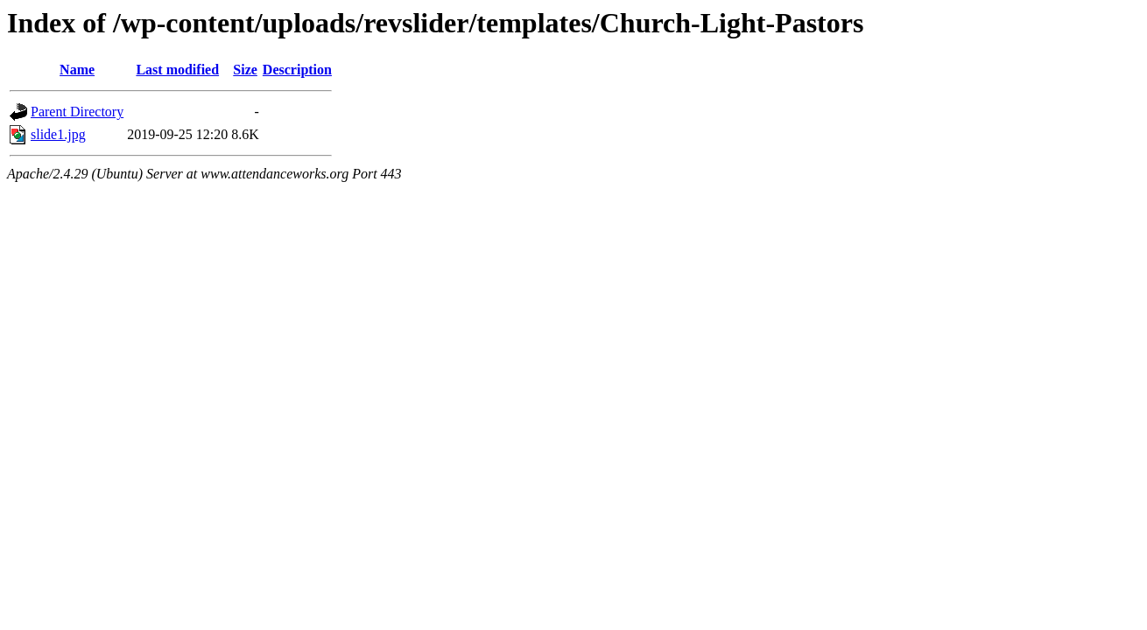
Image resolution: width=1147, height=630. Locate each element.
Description (297, 69)
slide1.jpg (58, 134)
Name (77, 69)
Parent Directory (77, 111)
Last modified (177, 69)
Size (245, 69)
